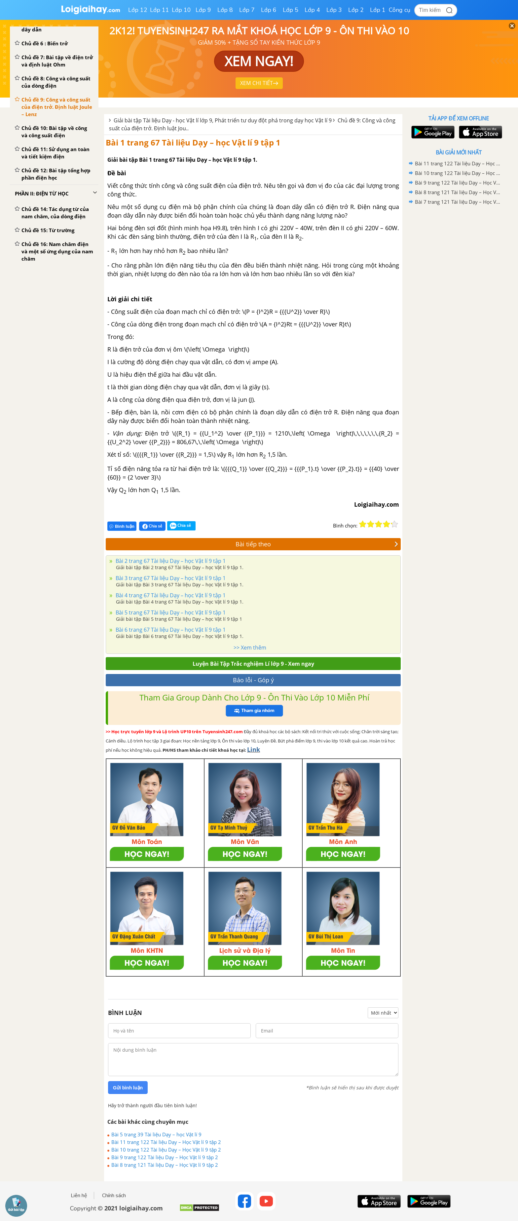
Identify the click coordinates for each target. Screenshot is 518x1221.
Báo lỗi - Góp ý (253, 680)
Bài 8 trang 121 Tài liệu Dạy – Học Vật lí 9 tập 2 (164, 1164)
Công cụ (399, 10)
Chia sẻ (152, 526)
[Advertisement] (458, 312)
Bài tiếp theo (317, 544)
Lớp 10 (181, 10)
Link (253, 749)
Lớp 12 (137, 10)
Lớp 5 (290, 10)
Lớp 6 (269, 10)
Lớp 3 (334, 10)
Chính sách (114, 1195)
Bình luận (121, 526)
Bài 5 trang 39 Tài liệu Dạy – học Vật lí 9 (156, 1134)
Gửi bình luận (128, 1087)
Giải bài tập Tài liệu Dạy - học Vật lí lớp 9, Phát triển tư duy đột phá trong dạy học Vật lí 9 (223, 120)
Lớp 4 (312, 10)
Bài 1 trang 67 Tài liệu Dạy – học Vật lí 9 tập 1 (193, 142)
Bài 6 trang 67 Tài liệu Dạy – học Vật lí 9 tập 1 (170, 629)
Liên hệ (79, 1195)
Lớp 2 (356, 10)
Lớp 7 (247, 10)
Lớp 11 (159, 10)
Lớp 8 (225, 10)
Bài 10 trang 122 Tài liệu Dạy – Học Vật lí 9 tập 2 (166, 1149)
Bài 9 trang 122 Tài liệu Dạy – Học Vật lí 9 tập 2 (164, 1157)
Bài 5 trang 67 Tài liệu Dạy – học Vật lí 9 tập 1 (170, 612)
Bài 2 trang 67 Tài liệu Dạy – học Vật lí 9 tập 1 (170, 561)
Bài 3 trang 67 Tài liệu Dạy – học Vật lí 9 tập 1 (170, 578)
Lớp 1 (378, 10)
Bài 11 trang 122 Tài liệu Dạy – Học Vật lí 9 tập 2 (166, 1142)
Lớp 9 (203, 10)
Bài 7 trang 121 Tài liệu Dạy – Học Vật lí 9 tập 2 (457, 201)
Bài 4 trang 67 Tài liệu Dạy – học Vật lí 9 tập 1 (170, 595)
